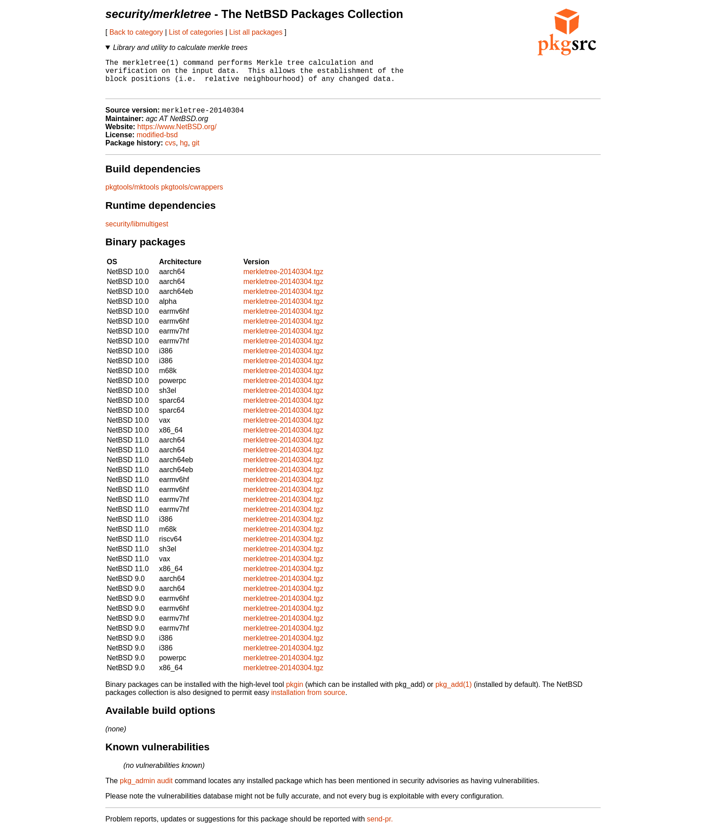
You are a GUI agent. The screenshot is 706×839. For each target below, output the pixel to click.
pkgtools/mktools (132, 195)
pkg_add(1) (453, 693)
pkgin (294, 693)
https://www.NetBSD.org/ (177, 135)
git (195, 151)
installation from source (308, 701)
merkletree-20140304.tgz (283, 280)
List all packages (255, 32)
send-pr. (380, 827)
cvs (170, 151)
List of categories (196, 32)
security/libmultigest (136, 232)
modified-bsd (157, 143)
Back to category (136, 32)
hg (184, 151)
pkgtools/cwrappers (192, 195)
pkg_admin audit (146, 789)
